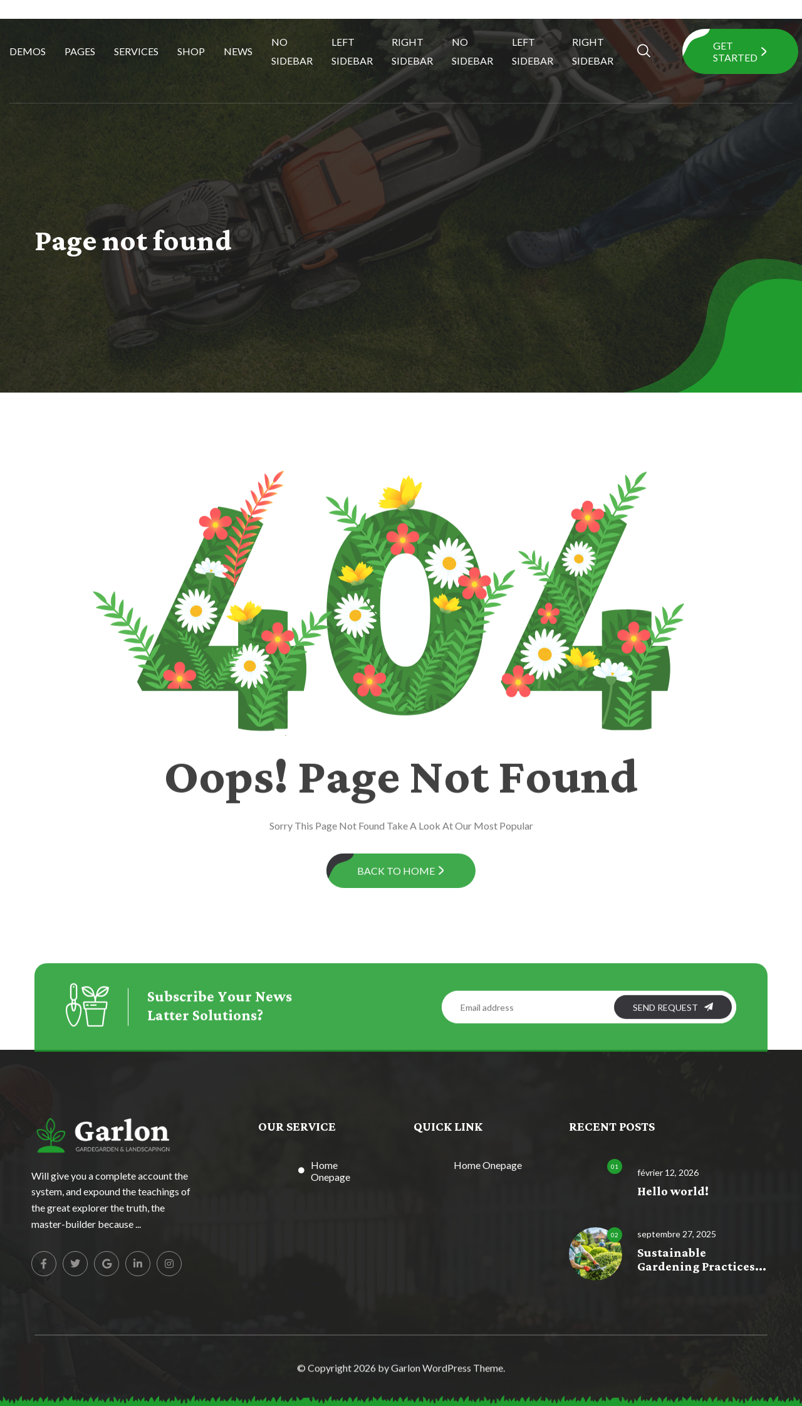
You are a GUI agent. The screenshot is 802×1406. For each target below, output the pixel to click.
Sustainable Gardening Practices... (701, 1260)
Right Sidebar (412, 51)
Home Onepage (330, 1171)
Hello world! (673, 1191)
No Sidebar (292, 51)
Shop (191, 51)
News (238, 51)
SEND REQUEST (673, 1017)
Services (136, 51)
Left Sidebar (352, 51)
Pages (80, 51)
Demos (27, 51)
